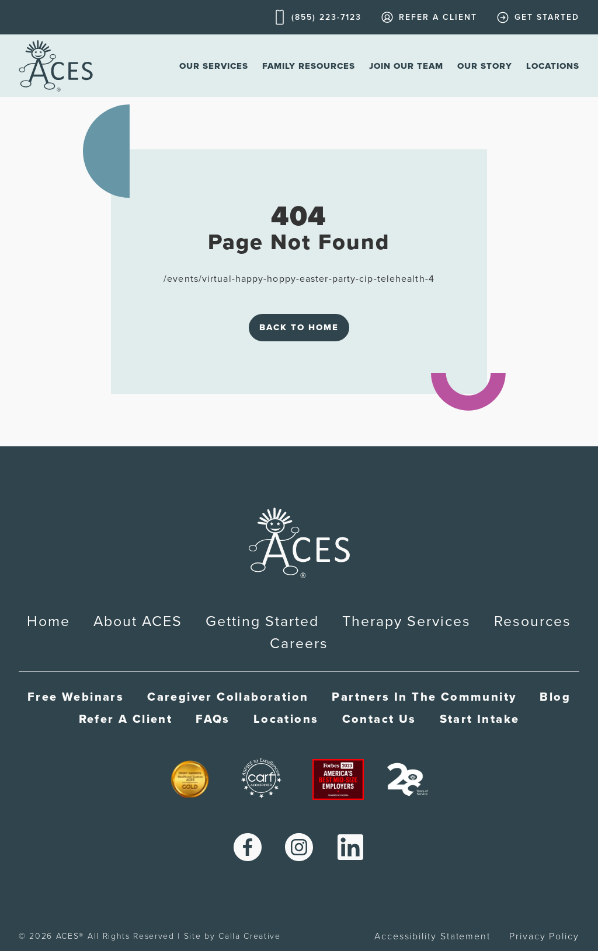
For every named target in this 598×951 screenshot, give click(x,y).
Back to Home (299, 327)
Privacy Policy (544, 936)
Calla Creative (249, 936)
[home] (56, 65)
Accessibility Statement (432, 936)
